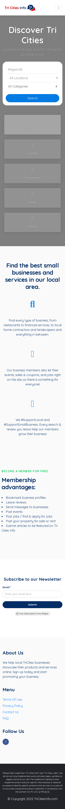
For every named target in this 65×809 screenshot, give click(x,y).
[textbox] (32, 78)
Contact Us (11, 712)
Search (33, 98)
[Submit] (32, 604)
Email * (7, 587)
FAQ (6, 718)
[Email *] (32, 594)
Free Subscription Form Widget (32, 613)
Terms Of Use (12, 700)
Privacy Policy (13, 706)
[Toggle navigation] (58, 8)
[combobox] (32, 78)
